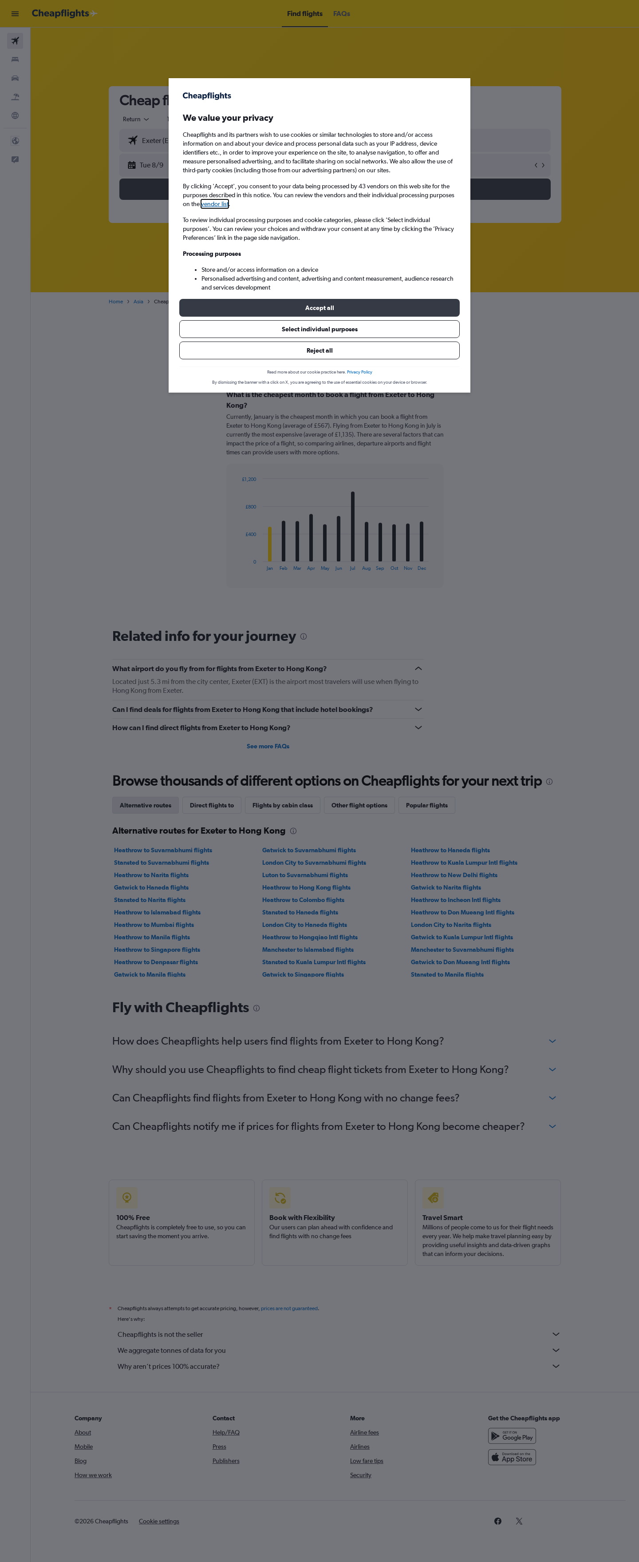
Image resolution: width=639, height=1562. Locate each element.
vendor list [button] (215, 203)
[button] (319, 308)
